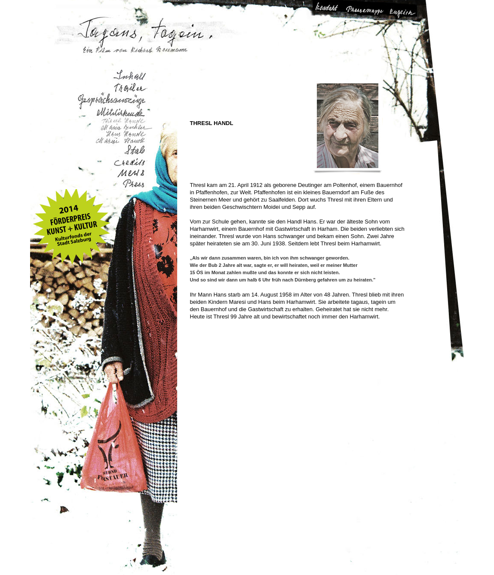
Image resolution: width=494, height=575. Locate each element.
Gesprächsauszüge (110, 99)
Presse (133, 183)
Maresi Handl (119, 142)
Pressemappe (366, 10)
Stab (129, 152)
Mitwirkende (113, 111)
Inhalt (126, 76)
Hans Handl (125, 134)
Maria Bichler (125, 127)
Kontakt (331, 10)
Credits (129, 163)
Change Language (401, 10)
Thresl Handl (123, 120)
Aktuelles (131, 173)
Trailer (130, 87)
